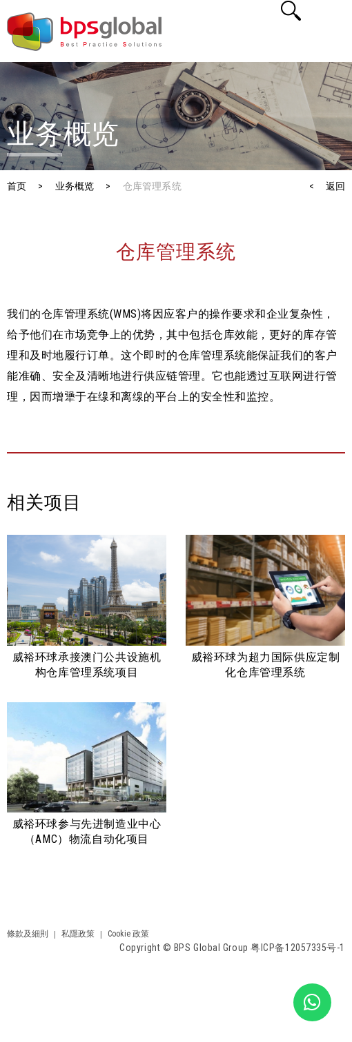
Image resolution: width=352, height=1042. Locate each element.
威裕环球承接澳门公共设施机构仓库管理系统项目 (87, 665)
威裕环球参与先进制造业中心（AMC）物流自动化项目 (87, 831)
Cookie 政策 (128, 934)
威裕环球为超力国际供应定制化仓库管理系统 (265, 665)
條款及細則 (27, 934)
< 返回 (327, 186)
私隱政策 (78, 934)
